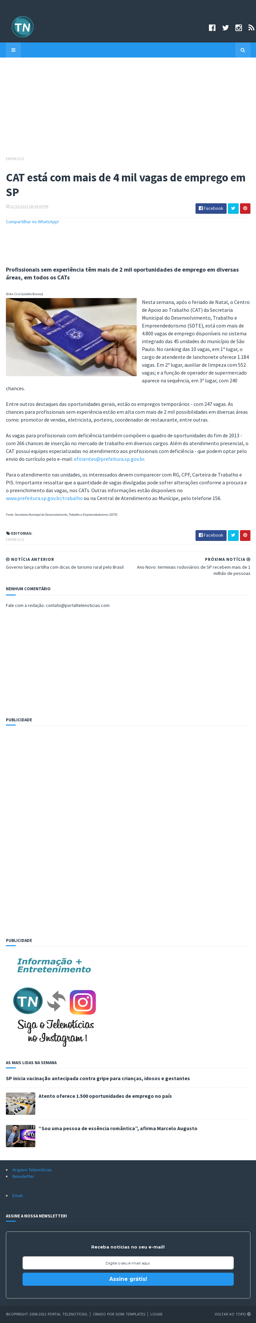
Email (17, 1195)
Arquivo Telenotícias (32, 1170)
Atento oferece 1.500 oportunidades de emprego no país (105, 1096)
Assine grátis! (128, 1279)
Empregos (15, 158)
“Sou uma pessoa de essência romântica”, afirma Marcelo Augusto (118, 1128)
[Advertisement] (128, 110)
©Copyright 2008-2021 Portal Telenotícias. (47, 1314)
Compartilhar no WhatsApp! (32, 222)
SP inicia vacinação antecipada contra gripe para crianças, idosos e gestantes (98, 1078)
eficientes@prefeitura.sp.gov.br (109, 459)
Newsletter (23, 1176)
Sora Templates (130, 1314)
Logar (156, 1314)
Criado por (104, 1314)
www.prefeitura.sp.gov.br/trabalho (44, 498)
